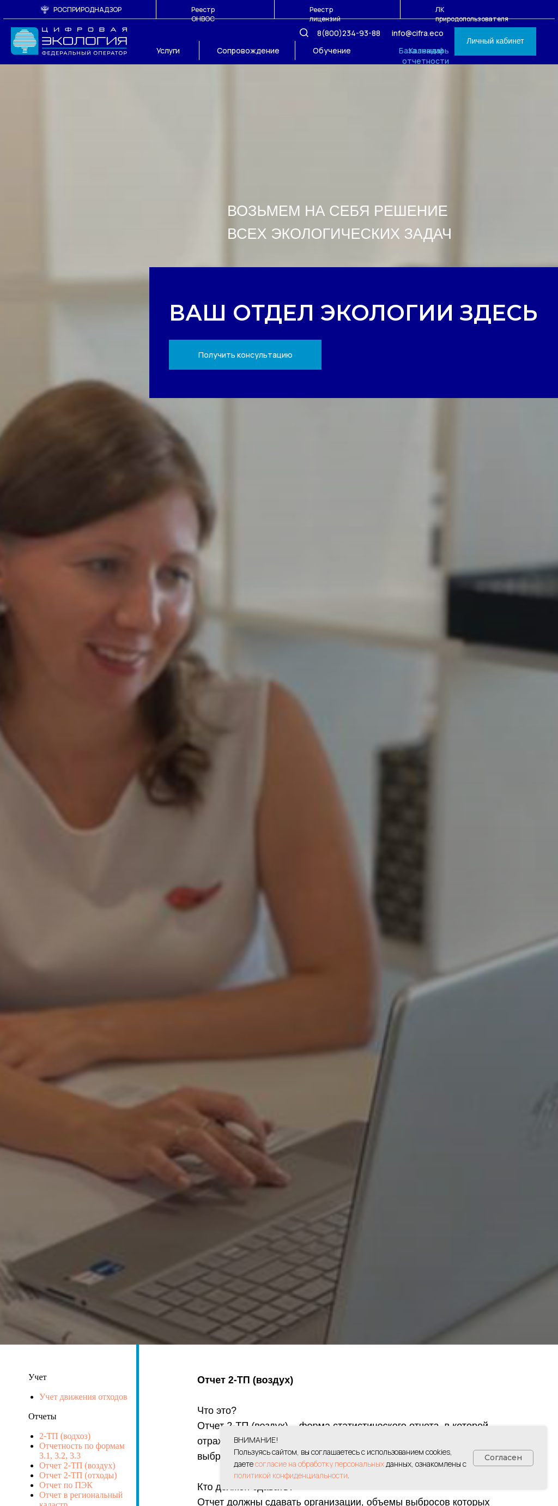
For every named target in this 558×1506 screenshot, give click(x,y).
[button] (245, 355)
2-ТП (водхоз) (64, 1436)
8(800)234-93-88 (348, 33)
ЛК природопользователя (471, 14)
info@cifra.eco (418, 33)
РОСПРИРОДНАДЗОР (87, 9)
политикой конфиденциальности (291, 1475)
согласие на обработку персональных (319, 1464)
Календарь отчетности (425, 55)
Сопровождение (248, 50)
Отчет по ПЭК (66, 1485)
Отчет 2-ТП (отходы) (78, 1475)
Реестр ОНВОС (203, 14)
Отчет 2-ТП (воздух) (77, 1465)
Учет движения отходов (83, 1396)
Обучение (332, 50)
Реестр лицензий (325, 14)
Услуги (168, 50)
